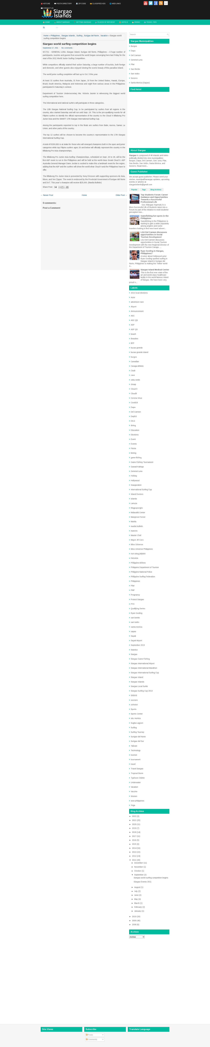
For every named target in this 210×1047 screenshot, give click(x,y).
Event (133, 439)
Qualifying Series (138, 608)
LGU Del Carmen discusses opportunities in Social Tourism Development (154, 234)
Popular (134, 190)
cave (133, 375)
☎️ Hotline (45, 4)
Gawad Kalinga (137, 467)
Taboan (134, 746)
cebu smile (135, 380)
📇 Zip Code (81, 4)
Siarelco (134, 650)
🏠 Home (46, 22)
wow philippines (137, 801)
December (138, 863)
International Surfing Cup (141, 490)
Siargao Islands (68, 36)
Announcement (137, 311)
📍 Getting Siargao (82, 22)
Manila (133, 521)
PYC (133, 604)
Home (46, 36)
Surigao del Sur (137, 741)
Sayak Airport (136, 640)
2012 (134, 856)
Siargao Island (137, 677)
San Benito (135, 69)
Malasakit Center (138, 512)
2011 (134, 860)
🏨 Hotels (123, 22)
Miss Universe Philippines (142, 549)
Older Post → (121, 195)
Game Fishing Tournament (142, 462)
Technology (136, 750)
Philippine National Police (141, 572)
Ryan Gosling (136, 613)
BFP (132, 343)
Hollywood (135, 480)
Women (134, 796)
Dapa (133, 51)
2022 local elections (139, 293)
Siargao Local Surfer (139, 686)
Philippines (55, 36)
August (137, 887)
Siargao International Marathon (144, 668)
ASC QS (134, 320)
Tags (144, 190)
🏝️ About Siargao (62, 22)
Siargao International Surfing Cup (145, 673)
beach (133, 334)
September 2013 (138, 645)
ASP (132, 325)
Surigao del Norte (91, 36)
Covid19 (134, 403)
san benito (135, 618)
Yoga (133, 805)
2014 (134, 848)
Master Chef (136, 535)
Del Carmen (136, 55)
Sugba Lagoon (137, 723)
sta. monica (136, 718)
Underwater (136, 782)
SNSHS (134, 695)
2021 (134, 820)
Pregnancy (135, 595)
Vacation (104, 36)
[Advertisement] (149, 980)
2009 (134, 920)
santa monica (136, 627)
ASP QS (134, 329)
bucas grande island (139, 352)
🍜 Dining (136, 22)
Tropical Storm (137, 773)
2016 (134, 840)
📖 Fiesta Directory (63, 4)
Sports (133, 709)
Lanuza (134, 503)
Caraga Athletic (137, 366)
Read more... (142, 166)
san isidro (135, 622)
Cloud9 (134, 393)
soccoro (134, 700)
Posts (89, 1035)
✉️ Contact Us (47, 8)
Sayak (133, 636)
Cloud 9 (134, 389)
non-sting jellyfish (138, 554)
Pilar (133, 64)
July (136, 891)
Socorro (134, 78)
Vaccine (134, 791)
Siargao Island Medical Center (155, 270)
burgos (134, 357)
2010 (134, 916)
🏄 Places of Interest (105, 22)
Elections (135, 435)
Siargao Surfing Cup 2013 (142, 691)
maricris (134, 531)
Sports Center (137, 714)
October (137, 871)
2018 (134, 832)
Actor (133, 297)
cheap (133, 384)
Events (134, 444)
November (138, 867)
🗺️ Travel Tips (150, 22)
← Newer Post (47, 195)
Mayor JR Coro (137, 540)
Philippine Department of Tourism (145, 567)
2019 (134, 828)
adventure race (137, 302)
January (137, 911)
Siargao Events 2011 (142, 882)
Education (135, 430)
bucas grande (137, 348)
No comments (67, 48)
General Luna (136, 60)
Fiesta (133, 448)
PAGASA (134, 558)
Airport (133, 307)
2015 (134, 844)
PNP (133, 590)
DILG (133, 421)
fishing (133, 453)
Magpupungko (137, 508)
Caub (133, 371)
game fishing (136, 458)
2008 (134, 924)
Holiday (134, 476)
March (137, 903)
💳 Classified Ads (97, 4)
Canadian (135, 361)
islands (134, 499)
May (136, 899)
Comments (91, 1039)
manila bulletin (137, 526)
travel (133, 764)
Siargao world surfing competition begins (69, 43)
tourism (134, 755)
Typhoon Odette (138, 778)
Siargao (134, 654)
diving (133, 425)
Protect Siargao (137, 599)
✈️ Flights (47, 28)
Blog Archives (155, 190)
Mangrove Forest (138, 517)
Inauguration (136, 485)
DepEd (134, 416)
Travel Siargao (137, 769)
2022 (134, 816)
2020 (134, 824)
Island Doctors (137, 494)
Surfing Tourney (137, 732)
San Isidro (135, 74)
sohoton (134, 705)
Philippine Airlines (138, 563)
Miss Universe (137, 544)
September (139, 875)
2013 (134, 852)
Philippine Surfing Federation (143, 576)
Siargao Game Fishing (140, 659)
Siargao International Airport (143, 663)
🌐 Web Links (115, 4)
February (138, 907)
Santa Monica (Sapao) (140, 83)
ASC (133, 316)
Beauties (134, 339)
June (136, 895)
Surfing (79, 36)
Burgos (134, 46)
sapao (133, 631)
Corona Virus (136, 398)
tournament (135, 759)
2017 (134, 836)
